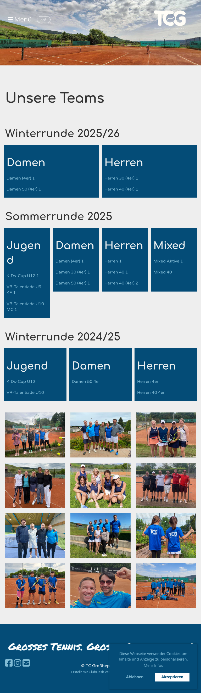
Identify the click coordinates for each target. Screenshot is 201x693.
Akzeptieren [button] (172, 677)
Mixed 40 (162, 272)
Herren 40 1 (116, 272)
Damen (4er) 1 (21, 178)
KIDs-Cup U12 (21, 381)
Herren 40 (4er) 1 (121, 189)
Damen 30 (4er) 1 (72, 272)
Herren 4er (147, 381)
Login (44, 19)
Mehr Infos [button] (153, 665)
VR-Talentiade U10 (25, 392)
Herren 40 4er (151, 392)
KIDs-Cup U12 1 (23, 275)
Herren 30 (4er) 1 (121, 178)
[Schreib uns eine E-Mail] (26, 663)
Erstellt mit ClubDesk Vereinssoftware (100, 672)
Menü (20, 19)
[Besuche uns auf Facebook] (9, 663)
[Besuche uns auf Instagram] (17, 663)
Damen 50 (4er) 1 (24, 189)
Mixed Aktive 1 (168, 261)
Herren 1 (113, 261)
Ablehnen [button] (134, 677)
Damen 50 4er (86, 381)
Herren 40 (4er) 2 (121, 283)
